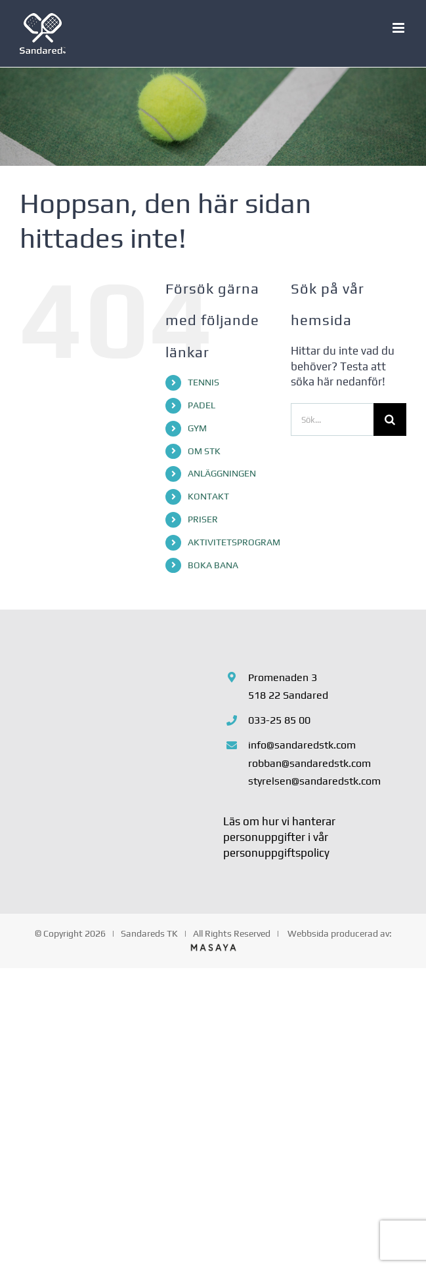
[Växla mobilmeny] (399, 28)
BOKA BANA (213, 565)
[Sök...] (332, 419)
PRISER (203, 519)
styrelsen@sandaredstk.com (314, 781)
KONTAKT (208, 496)
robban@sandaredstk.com (309, 763)
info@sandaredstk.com (302, 745)
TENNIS (203, 382)
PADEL (201, 405)
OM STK (204, 451)
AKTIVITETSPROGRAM (234, 542)
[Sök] (389, 419)
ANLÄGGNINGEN (222, 473)
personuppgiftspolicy (276, 852)
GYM (197, 428)
